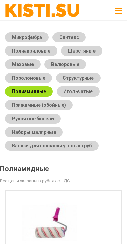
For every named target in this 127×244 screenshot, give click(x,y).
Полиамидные (29, 91)
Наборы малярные (34, 132)
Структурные (78, 78)
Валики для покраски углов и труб (52, 145)
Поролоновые (28, 78)
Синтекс (69, 37)
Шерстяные (82, 51)
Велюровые (65, 64)
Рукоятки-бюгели (33, 118)
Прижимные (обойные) (39, 105)
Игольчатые (78, 91)
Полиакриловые (31, 51)
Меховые (23, 64)
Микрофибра (27, 37)
